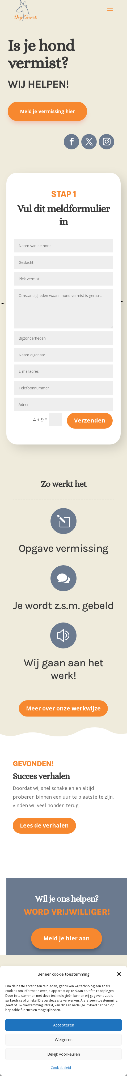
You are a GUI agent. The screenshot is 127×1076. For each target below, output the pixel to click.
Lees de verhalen (44, 825)
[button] (119, 974)
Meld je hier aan (66, 938)
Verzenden (89, 420)
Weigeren (64, 1039)
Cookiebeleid (61, 1067)
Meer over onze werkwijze (63, 708)
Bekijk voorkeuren (63, 1054)
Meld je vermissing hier (47, 111)
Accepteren (63, 1025)
